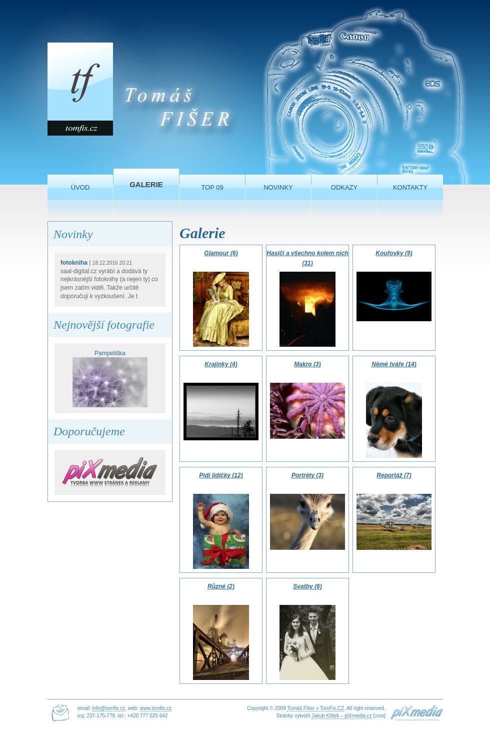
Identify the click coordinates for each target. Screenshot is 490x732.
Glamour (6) (221, 253)
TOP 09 (212, 187)
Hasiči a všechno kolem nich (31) (307, 258)
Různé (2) (221, 586)
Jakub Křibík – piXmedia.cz (342, 715)
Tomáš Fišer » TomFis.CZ (315, 708)
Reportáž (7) (393, 475)
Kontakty (410, 187)
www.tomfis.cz (156, 708)
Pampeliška (110, 379)
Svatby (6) (307, 586)
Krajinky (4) (220, 364)
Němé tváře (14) (394, 364)
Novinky (278, 187)
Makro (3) (307, 364)
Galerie (146, 184)
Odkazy (344, 187)
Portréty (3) (308, 475)
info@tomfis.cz (108, 708)
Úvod (80, 187)
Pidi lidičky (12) (220, 475)
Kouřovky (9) (394, 253)
